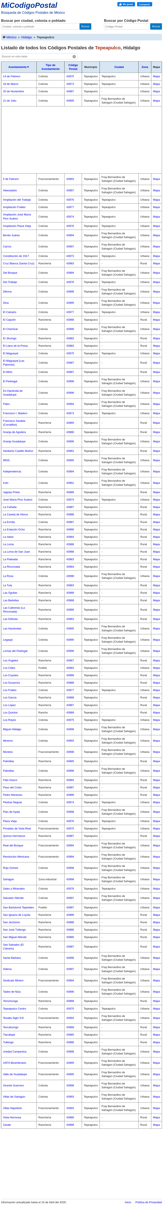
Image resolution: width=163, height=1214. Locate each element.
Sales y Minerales (14, 888)
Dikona (7, 291)
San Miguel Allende (15, 937)
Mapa (156, 76)
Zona (145, 67)
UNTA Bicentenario (14, 1062)
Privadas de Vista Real (17, 828)
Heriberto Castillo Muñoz (18, 450)
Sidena (7, 969)
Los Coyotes (10, 675)
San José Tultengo (14, 929)
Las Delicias (10, 619)
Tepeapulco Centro (14, 1008)
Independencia (12, 471)
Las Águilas (10, 592)
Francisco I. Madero (15, 413)
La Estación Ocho (14, 529)
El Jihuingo (10, 338)
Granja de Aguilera (14, 432)
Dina (6, 302)
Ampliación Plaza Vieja (17, 226)
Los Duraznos (11, 682)
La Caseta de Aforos (15, 514)
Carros (7, 246)
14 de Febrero (11, 76)
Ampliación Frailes (14, 207)
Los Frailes (10, 690)
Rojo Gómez (10, 867)
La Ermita (9, 522)
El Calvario (9, 312)
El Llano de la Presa (15, 345)
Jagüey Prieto (11, 492)
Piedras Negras (12, 802)
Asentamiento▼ (18, 67)
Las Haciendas (12, 628)
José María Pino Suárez (17, 499)
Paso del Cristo (12, 787)
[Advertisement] (81, 140)
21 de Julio (9, 100)
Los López (9, 705)
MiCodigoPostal (29, 5)
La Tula (7, 585)
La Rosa (8, 576)
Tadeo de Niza (12, 991)
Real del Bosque (13, 845)
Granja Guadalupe (14, 441)
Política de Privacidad (148, 1202)
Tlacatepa (9, 1034)
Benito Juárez (11, 235)
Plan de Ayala (11, 811)
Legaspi (8, 639)
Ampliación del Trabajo (17, 199)
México (9, 37)
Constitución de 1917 (16, 256)
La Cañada (10, 507)
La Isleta (8, 536)
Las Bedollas (11, 600)
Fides (6, 404)
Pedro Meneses (12, 794)
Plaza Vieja (10, 821)
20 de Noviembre (13, 91)
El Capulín (9, 319)
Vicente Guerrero (13, 1085)
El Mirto (7, 372)
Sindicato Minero (13, 980)
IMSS (6, 460)
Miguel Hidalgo (12, 729)
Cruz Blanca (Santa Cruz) (18, 263)
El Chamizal (10, 329)
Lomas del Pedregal (15, 651)
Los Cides (9, 667)
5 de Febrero (11, 179)
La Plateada (10, 559)
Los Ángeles (10, 660)
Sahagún (8, 879)
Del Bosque (10, 272)
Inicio (128, 1202)
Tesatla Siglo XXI (13, 1017)
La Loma (8, 544)
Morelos (8, 751)
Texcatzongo (10, 1027)
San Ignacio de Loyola (16, 914)
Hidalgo (26, 37)
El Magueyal (10, 353)
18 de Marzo (10, 84)
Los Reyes (9, 720)
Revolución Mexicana (16, 856)
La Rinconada (11, 566)
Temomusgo (10, 1001)
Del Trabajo (10, 282)
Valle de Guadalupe (15, 1074)
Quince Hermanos (14, 835)
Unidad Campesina (15, 1051)
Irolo (5, 482)
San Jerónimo (11, 922)
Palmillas (8, 761)
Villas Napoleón (12, 1108)
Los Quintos (10, 712)
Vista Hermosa (12, 1117)
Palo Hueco (10, 780)
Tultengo (8, 1042)
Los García (10, 697)
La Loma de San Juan (16, 551)
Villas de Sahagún (14, 1096)
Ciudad (119, 67)
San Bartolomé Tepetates (18, 907)
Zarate (7, 1124)
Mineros (8, 740)
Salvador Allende (13, 897)
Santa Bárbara (12, 957)
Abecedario (10, 190)
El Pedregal (10, 381)
